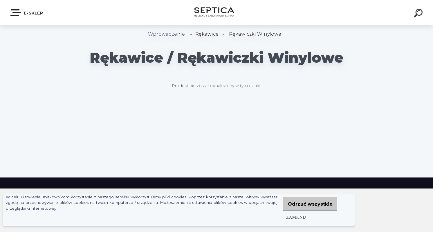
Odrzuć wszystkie (307, 204)
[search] (419, 14)
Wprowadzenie (166, 34)
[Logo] (216, 12)
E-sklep (27, 12)
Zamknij (291, 217)
